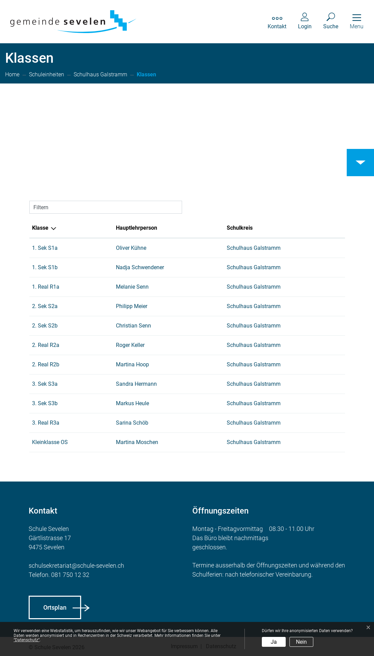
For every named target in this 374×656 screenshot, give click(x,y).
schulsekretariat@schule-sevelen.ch (76, 565)
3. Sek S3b (45, 403)
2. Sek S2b (45, 325)
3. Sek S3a (45, 384)
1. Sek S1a (45, 248)
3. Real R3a (45, 422)
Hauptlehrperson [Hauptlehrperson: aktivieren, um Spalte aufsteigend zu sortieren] (136, 228)
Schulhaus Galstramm (254, 248)
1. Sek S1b (45, 267)
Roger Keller (130, 345)
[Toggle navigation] (356, 21)
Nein (301, 642)
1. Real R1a (45, 287)
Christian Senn (133, 325)
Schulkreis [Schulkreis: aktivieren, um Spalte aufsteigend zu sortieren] (240, 228)
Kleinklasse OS (50, 442)
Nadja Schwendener (140, 267)
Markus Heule (132, 403)
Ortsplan (54, 607)
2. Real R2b (45, 364)
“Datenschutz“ (27, 640)
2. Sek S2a (45, 306)
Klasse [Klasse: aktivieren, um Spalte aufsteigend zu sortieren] (40, 228)
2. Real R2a (45, 345)
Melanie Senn (132, 287)
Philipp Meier (131, 306)
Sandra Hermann (136, 384)
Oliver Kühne (131, 248)
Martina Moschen (137, 442)
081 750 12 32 (70, 574)
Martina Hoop (132, 364)
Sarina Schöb (132, 422)
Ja (274, 642)
